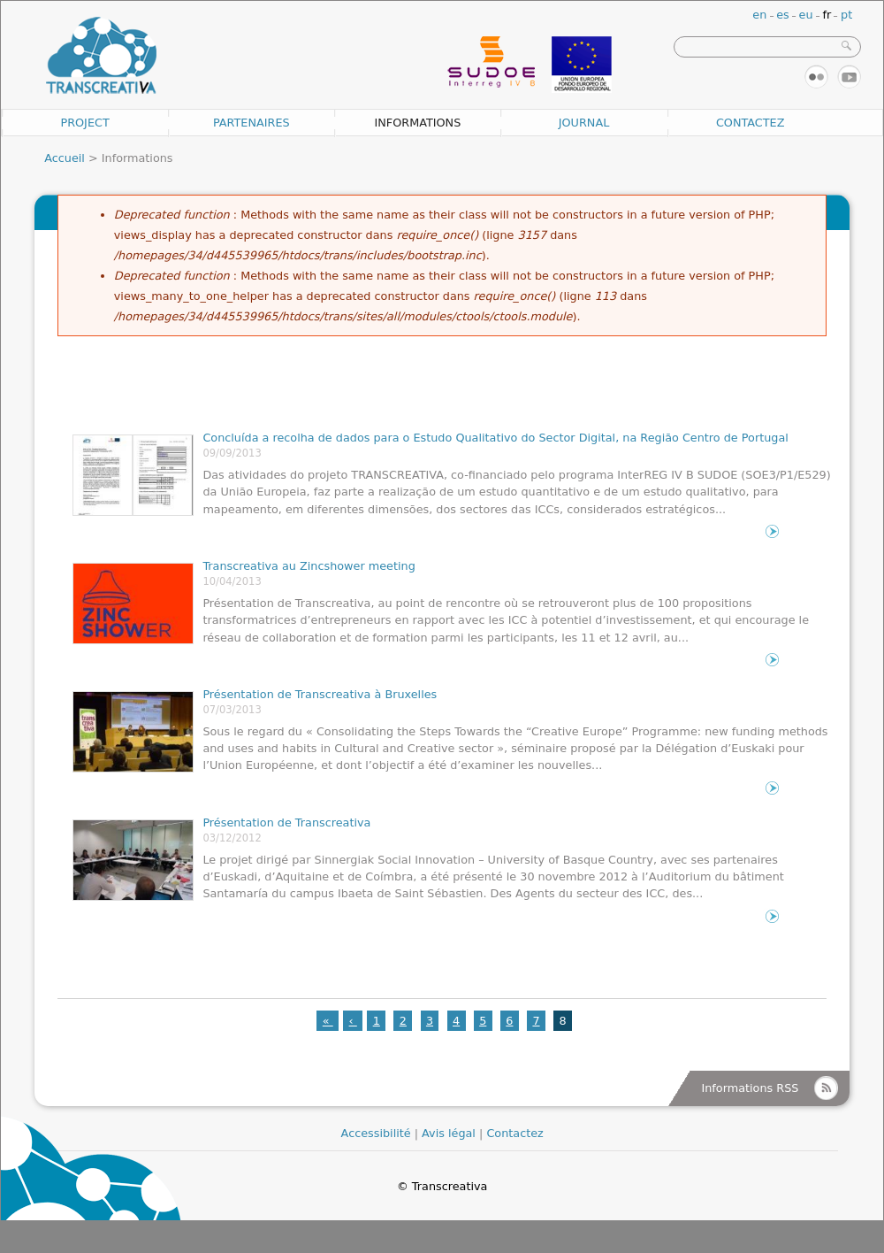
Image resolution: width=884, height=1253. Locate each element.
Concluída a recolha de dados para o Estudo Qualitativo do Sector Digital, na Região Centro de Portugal (495, 437)
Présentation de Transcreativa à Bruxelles (319, 694)
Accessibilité (376, 1133)
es (782, 14)
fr (826, 14)
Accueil (64, 158)
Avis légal (449, 1133)
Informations (417, 122)
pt (846, 14)
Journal (584, 122)
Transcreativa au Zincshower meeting (308, 566)
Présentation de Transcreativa (286, 822)
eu (806, 14)
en (759, 14)
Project (84, 122)
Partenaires (251, 122)
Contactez (750, 122)
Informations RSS (749, 1088)
